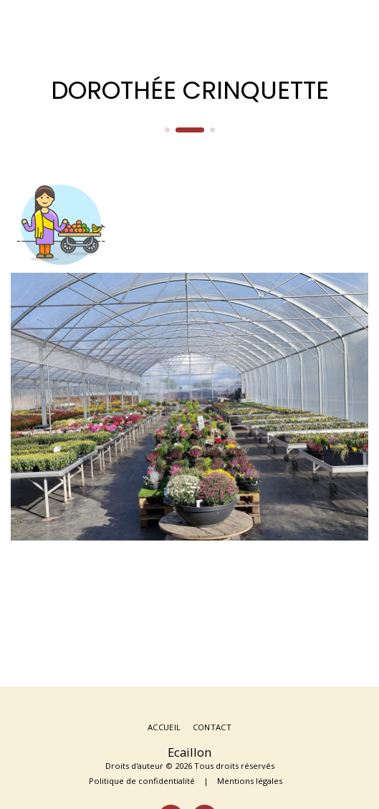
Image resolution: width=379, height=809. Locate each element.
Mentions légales (249, 780)
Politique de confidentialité (142, 780)
